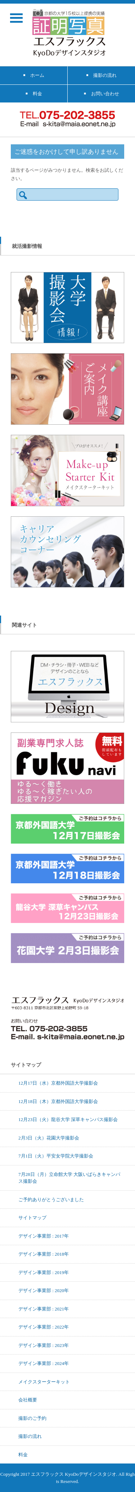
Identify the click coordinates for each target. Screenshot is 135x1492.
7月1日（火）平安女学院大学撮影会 (55, 1156)
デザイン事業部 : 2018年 (43, 1254)
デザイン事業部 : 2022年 (43, 1327)
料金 (23, 1454)
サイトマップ (32, 1217)
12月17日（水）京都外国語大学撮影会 (58, 1083)
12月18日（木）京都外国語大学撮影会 (58, 1101)
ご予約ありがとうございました (51, 1199)
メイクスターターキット (44, 1381)
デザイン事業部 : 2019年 (43, 1272)
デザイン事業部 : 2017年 (43, 1236)
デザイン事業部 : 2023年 (43, 1345)
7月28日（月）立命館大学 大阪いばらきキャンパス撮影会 (69, 1177)
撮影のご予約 (32, 1418)
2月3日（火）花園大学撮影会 (48, 1138)
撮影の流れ (30, 1436)
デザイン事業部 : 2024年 (43, 1363)
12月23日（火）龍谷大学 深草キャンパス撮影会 (68, 1119)
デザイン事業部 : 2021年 (43, 1309)
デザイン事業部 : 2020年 (43, 1290)
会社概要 (27, 1399)
